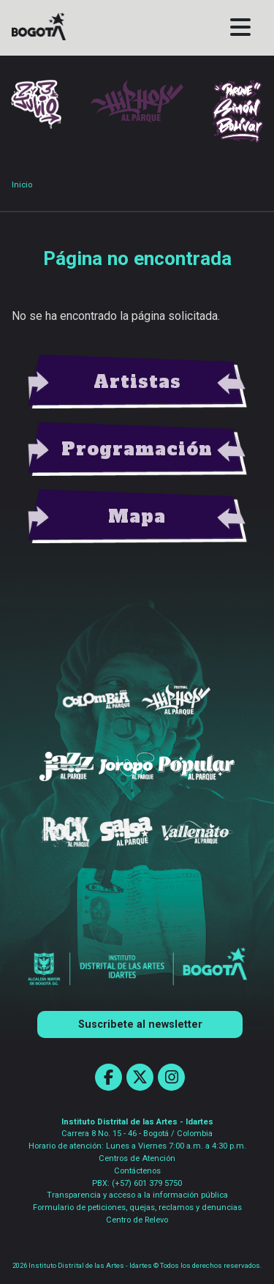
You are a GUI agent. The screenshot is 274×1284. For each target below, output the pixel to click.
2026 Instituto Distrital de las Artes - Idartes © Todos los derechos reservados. (137, 1265)
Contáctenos (137, 1171)
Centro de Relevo (137, 1220)
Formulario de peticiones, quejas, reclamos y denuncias (137, 1207)
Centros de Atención (137, 1158)
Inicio (22, 185)
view (137, 382)
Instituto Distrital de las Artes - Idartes (137, 1122)
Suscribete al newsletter (140, 1024)
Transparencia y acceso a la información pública (137, 1195)
